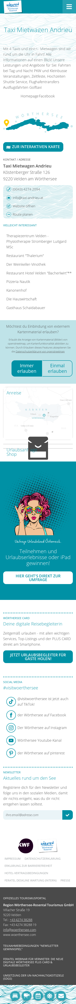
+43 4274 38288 (21, 920)
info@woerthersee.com (19, 930)
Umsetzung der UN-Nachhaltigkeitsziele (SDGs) (33, 977)
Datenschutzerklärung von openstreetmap (40, 351)
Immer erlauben (26, 368)
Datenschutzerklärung (43, 858)
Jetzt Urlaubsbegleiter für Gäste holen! (38, 656)
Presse (65, 880)
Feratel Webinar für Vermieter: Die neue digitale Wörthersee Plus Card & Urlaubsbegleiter (33, 962)
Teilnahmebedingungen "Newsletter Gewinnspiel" (30, 947)
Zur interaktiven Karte (33, 146)
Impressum (13, 858)
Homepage (29, 96)
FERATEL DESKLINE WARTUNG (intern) (31, 880)
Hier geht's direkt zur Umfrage (38, 577)
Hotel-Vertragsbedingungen (26, 873)
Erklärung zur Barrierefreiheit (28, 866)
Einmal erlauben (57, 368)
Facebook (47, 96)
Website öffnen (20, 206)
